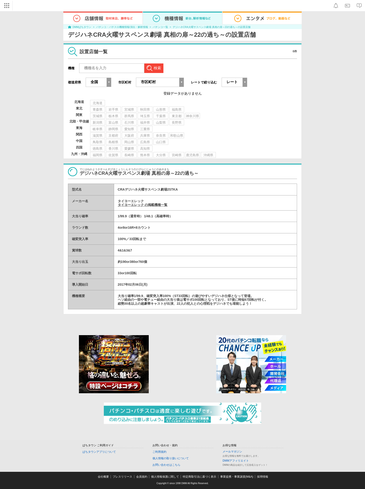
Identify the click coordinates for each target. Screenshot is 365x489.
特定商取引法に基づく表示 (199, 476)
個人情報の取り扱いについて (170, 458)
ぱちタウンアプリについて (99, 451)
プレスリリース (122, 476)
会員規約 (141, 476)
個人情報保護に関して (165, 476)
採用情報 (262, 476)
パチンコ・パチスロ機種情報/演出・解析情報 (122, 27)
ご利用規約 (159, 451)
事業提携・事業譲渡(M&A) (236, 476)
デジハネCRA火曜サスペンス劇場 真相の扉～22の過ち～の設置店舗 (211, 27)
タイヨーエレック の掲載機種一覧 (143, 205)
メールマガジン (232, 451)
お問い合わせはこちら (166, 464)
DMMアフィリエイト (236, 460)
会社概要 (103, 476)
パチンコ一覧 (160, 27)
